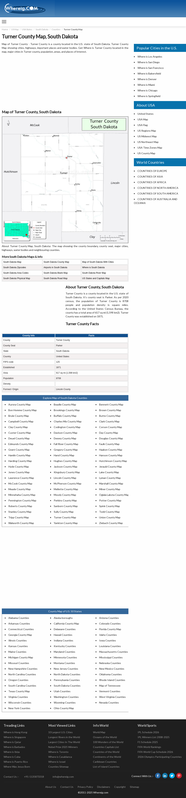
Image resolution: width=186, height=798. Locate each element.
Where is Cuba (12, 756)
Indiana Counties (63, 640)
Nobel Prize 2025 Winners (63, 746)
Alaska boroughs (63, 617)
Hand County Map (64, 455)
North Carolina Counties (22, 674)
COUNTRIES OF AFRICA (152, 182)
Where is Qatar (12, 742)
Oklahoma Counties (110, 674)
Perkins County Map (65, 500)
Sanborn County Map (66, 506)
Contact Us (66, 786)
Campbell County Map (20, 421)
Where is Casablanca (60, 756)
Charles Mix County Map (68, 421)
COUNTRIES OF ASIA (150, 176)
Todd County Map (109, 511)
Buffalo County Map (65, 415)
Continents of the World (107, 756)
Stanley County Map (19, 511)
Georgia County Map (20, 634)
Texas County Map (19, 691)
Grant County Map (19, 449)
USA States (27, 29)
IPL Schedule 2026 (148, 732)
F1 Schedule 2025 (148, 742)
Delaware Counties (65, 629)
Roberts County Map (20, 506)
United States (145, 113)
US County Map (146, 153)
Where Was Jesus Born (17, 766)
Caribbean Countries (105, 761)
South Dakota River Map (94, 273)
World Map (99, 732)
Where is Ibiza (12, 751)
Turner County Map (65, 517)
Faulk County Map (109, 444)
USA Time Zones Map (150, 147)
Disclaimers (103, 786)
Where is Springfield (149, 96)
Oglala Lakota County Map (114, 494)
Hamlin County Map (19, 455)
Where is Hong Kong (15, 732)
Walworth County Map (21, 523)
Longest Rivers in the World (64, 737)
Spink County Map (109, 506)
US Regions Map (147, 130)
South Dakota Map (12, 262)
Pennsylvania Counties (67, 679)
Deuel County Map (19, 438)
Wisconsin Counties (19, 702)
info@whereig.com (63, 776)
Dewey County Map (65, 438)
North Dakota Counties (67, 674)
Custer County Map (19, 432)
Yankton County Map (66, 523)
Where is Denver (147, 79)
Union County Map (109, 517)
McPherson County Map (67, 483)
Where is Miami (146, 84)
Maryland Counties (64, 651)
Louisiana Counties (110, 646)
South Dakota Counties (67, 685)
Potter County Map (110, 500)
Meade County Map (19, 489)
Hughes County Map (65, 460)
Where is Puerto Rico (16, 761)
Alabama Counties (18, 617)
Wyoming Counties (65, 702)
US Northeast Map (148, 141)
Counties (56, 29)
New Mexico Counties (111, 668)
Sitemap (134, 786)
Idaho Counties (108, 634)
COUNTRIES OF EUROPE (152, 170)
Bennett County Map (111, 404)
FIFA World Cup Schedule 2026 (155, 751)
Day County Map (108, 432)
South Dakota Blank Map (56, 273)
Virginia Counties (18, 696)
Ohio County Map (64, 708)
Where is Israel (56, 761)
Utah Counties (62, 691)
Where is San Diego (149, 62)
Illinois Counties (17, 640)
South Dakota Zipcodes (14, 267)
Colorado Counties (110, 623)
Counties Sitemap (58, 766)
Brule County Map (18, 415)
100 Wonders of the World (108, 742)
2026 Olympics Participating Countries (160, 756)
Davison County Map (65, 432)
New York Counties (19, 708)
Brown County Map (110, 410)
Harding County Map (20, 460)
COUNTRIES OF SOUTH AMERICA (158, 193)
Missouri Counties (18, 663)
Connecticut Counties (21, 629)
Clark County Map (109, 421)
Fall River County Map (66, 444)
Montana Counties (64, 663)
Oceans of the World (105, 737)
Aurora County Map (19, 404)
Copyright (120, 786)
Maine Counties (17, 651)
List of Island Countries (106, 766)
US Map (15, 29)
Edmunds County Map (20, 444)
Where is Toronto (58, 751)
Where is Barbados (14, 746)
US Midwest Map (147, 136)
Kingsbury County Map (67, 472)
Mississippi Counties (111, 657)
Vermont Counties (109, 691)
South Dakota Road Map (55, 278)
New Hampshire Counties (22, 668)
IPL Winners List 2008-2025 (153, 737)
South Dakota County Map (56, 262)
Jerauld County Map (110, 466)
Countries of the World (106, 751)
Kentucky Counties (65, 646)
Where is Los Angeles (150, 56)
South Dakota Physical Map (16, 278)
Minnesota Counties (65, 657)
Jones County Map (19, 472)
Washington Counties (66, 696)
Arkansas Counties (19, 623)
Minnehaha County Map (21, 494)
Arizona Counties (109, 617)
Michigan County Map (20, 657)
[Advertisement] (65, 81)
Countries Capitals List (106, 746)
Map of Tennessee (109, 685)
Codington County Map (67, 427)
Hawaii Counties (63, 634)
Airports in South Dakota (55, 267)
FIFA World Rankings (149, 746)
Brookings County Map (67, 410)
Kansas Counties (18, 646)
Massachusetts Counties (113, 651)
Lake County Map (109, 472)
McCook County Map (20, 483)
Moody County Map (65, 494)
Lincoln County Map (65, 477)
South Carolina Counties (22, 685)
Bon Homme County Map (22, 410)
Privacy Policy (85, 786)
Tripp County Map (18, 517)
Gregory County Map (66, 449)
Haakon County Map (110, 449)
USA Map (143, 119)
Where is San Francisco (151, 67)
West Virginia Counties (112, 696)
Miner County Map (109, 489)
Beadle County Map (65, 404)
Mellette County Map (66, 489)
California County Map (66, 623)
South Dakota (42, 29)
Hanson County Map (110, 455)
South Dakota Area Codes (16, 273)
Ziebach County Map (111, 523)
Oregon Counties (18, 679)
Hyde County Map (18, 466)
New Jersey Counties (66, 668)
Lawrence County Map (21, 477)
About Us (50, 786)
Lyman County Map (110, 477)
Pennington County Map (22, 500)
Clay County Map (18, 427)
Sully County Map (64, 511)
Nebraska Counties (110, 663)
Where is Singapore (15, 737)
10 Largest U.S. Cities (60, 732)
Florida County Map (110, 629)
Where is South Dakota (93, 267)
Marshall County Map (111, 483)
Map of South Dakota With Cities (98, 262)
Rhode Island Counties (112, 679)
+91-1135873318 (34, 776)
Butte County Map (109, 415)
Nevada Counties (109, 702)
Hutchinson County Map (113, 460)
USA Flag (143, 125)
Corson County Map (110, 427)
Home (5, 29)
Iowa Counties (107, 640)
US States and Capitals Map (96, 278)
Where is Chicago (147, 90)
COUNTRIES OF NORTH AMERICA (158, 187)
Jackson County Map (65, 466)
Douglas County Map (111, 438)
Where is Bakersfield (149, 73)
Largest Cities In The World (64, 742)
